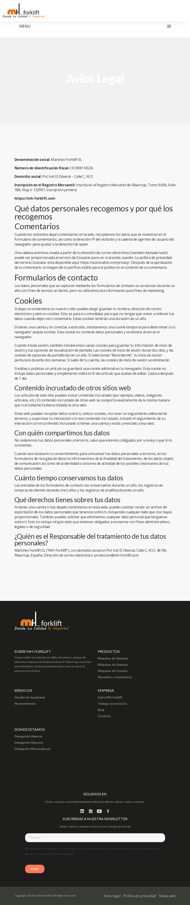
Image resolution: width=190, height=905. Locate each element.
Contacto (104, 716)
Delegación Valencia (28, 736)
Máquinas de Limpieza (113, 664)
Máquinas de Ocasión (113, 671)
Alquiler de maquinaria (29, 697)
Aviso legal (112, 895)
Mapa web (167, 895)
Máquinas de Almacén (113, 658)
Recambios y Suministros (115, 677)
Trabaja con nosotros (112, 703)
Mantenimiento (25, 703)
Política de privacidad (139, 895)
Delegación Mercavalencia (32, 749)
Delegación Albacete (28, 742)
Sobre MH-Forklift (110, 697)
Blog (101, 710)
